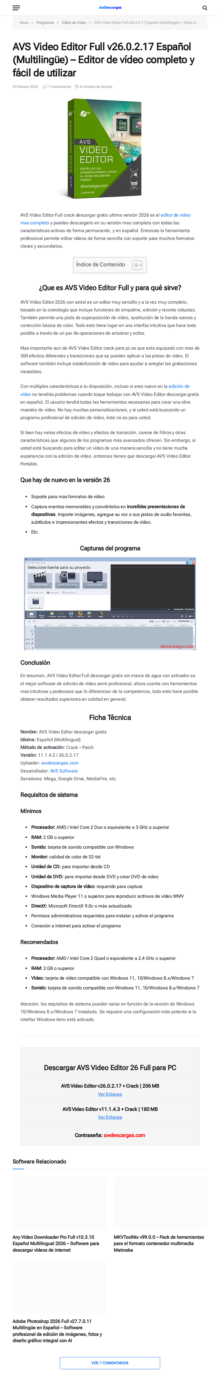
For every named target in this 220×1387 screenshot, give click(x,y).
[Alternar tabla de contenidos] (134, 265)
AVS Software (64, 771)
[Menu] (16, 7)
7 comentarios (57, 86)
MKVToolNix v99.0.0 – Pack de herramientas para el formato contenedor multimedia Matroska (159, 1243)
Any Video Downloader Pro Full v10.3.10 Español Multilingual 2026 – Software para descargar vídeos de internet (56, 1243)
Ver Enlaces (110, 1094)
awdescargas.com (59, 763)
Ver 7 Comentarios (110, 1363)
